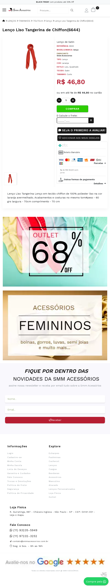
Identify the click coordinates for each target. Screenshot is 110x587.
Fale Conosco (15, 482)
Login (10, 458)
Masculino (54, 486)
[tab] (82, 149)
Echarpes (54, 458)
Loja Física (55, 497)
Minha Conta (14, 466)
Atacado (53, 489)
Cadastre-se (14, 462)
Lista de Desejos (17, 474)
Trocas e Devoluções (19, 486)
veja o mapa (17, 519)
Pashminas (55, 462)
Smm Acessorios (64, 56)
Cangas (53, 474)
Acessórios (55, 482)
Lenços (53, 470)
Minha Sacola (14, 470)
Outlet (52, 501)
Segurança (13, 494)
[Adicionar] (73, 100)
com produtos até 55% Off (55, 2)
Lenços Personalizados (62, 494)
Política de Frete (17, 489)
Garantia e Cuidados (19, 478)
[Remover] (59, 100)
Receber (55, 424)
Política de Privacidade (20, 497)
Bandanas (54, 478)
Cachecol (54, 466)
